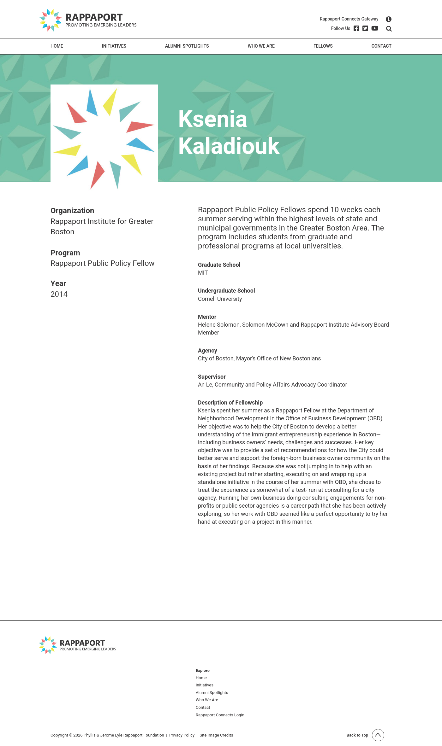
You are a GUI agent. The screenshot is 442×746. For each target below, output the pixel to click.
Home (57, 46)
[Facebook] (356, 28)
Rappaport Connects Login (220, 715)
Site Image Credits (216, 735)
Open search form (389, 29)
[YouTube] (375, 28)
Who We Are (261, 46)
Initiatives (114, 46)
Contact (381, 46)
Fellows (323, 46)
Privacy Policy (181, 735)
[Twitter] (365, 28)
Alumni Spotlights (187, 46)
